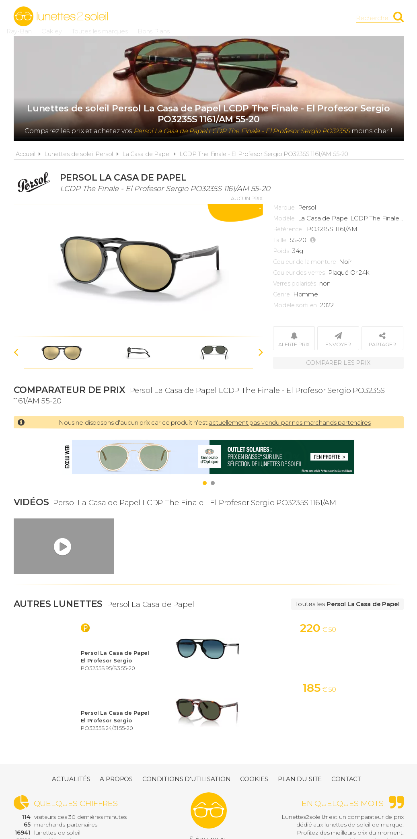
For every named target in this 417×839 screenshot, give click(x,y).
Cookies (254, 739)
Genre (281, 294)
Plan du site (300, 739)
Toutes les (347, 604)
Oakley (196, 18)
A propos (116, 739)
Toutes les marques (244, 18)
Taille (280, 240)
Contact (346, 739)
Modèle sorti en (295, 305)
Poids (281, 251)
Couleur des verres (299, 272)
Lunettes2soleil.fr (61, 16)
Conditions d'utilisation (186, 739)
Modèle (284, 218)
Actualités (71, 739)
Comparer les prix (338, 362)
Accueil (25, 154)
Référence (287, 229)
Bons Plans (298, 18)
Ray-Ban (164, 18)
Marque (284, 207)
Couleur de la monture (304, 261)
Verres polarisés (294, 283)
